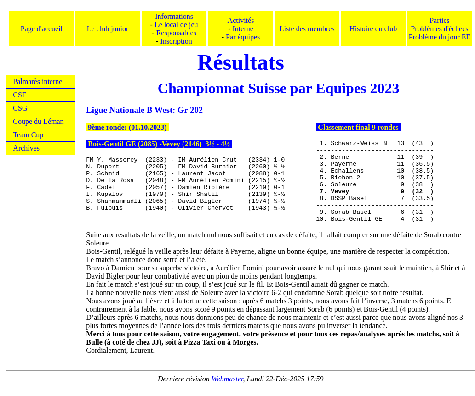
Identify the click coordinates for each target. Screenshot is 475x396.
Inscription (176, 41)
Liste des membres (307, 29)
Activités (241, 20)
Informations (174, 16)
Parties (439, 20)
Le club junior (108, 29)
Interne (243, 29)
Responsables (176, 33)
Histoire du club (373, 29)
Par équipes (243, 37)
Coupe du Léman (38, 121)
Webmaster (227, 379)
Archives (26, 148)
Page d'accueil (42, 29)
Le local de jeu (176, 24)
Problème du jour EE (440, 37)
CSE (19, 95)
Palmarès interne (37, 81)
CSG (20, 108)
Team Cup (28, 135)
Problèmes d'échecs (439, 29)
